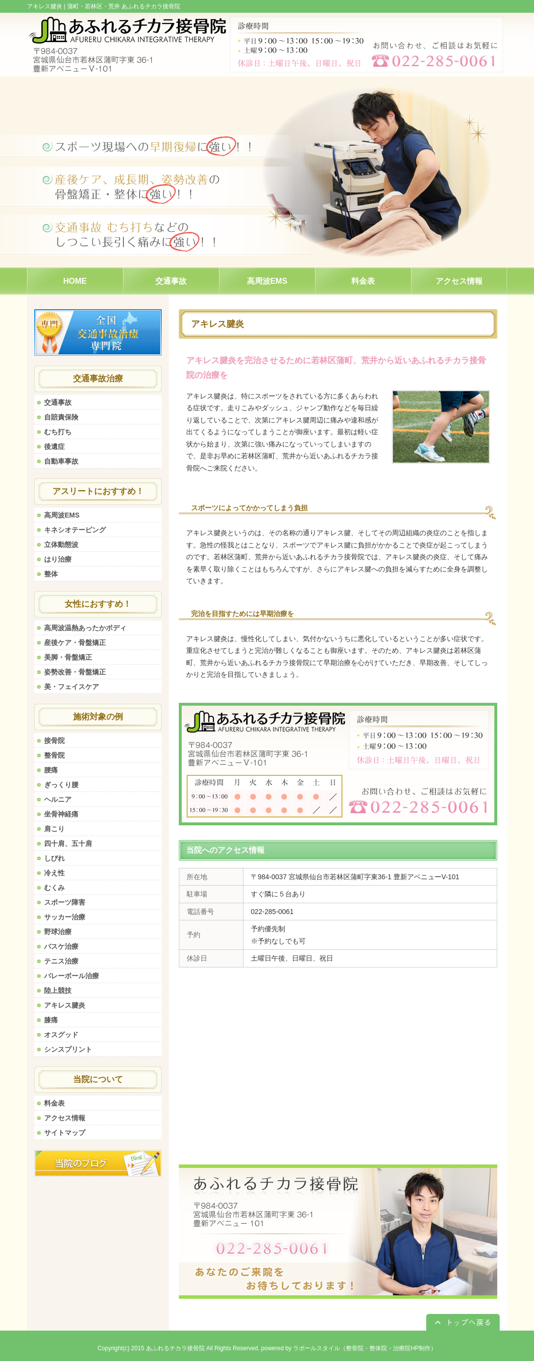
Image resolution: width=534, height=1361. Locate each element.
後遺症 (54, 446)
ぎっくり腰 (61, 785)
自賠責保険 (61, 417)
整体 (51, 574)
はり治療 (58, 559)
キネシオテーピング (75, 530)
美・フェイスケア (71, 687)
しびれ (54, 858)
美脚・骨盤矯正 (68, 657)
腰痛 (51, 770)
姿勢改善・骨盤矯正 (75, 672)
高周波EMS (61, 515)
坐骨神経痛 (61, 814)
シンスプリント (68, 1049)
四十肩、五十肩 (68, 843)
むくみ (54, 887)
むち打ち (58, 432)
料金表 (54, 1103)
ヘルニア (58, 799)
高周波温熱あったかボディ (85, 628)
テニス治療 (61, 961)
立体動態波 (61, 544)
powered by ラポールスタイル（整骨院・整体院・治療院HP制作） (349, 1348)
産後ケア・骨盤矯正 (75, 642)
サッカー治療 (64, 917)
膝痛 (51, 1020)
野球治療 (58, 932)
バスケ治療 (61, 946)
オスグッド (61, 1035)
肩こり (54, 829)
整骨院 (54, 755)
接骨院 (54, 740)
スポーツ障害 (64, 902)
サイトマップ (64, 1133)
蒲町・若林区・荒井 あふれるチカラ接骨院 (123, 6)
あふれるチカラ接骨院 (175, 1348)
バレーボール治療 (71, 976)
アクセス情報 (64, 1118)
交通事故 (58, 402)
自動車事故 (61, 461)
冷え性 (54, 873)
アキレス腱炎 (64, 1005)
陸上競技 (58, 990)
